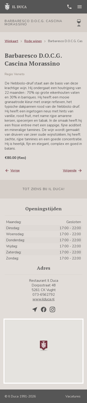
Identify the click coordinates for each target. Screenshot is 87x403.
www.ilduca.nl (43, 299)
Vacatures (73, 396)
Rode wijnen (33, 41)
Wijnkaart (11, 41)
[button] (43, 345)
